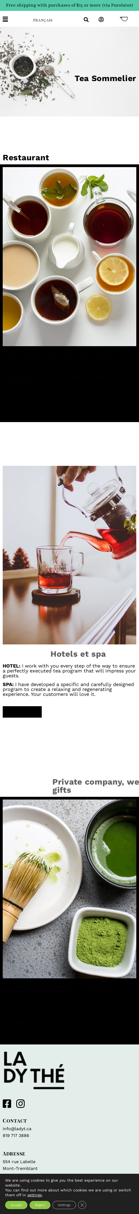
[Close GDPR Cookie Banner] (82, 1205)
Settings (64, 1205)
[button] (14, 19)
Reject (40, 1205)
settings (34, 1195)
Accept (16, 1205)
